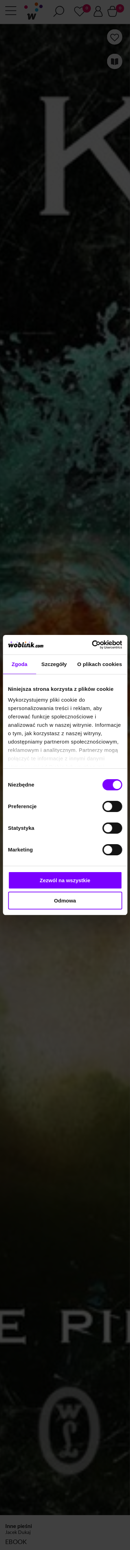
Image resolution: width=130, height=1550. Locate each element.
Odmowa (65, 901)
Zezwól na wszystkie (65, 880)
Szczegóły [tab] (54, 664)
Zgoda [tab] (19, 664)
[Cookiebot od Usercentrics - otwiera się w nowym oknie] (92, 644)
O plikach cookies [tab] (99, 664)
